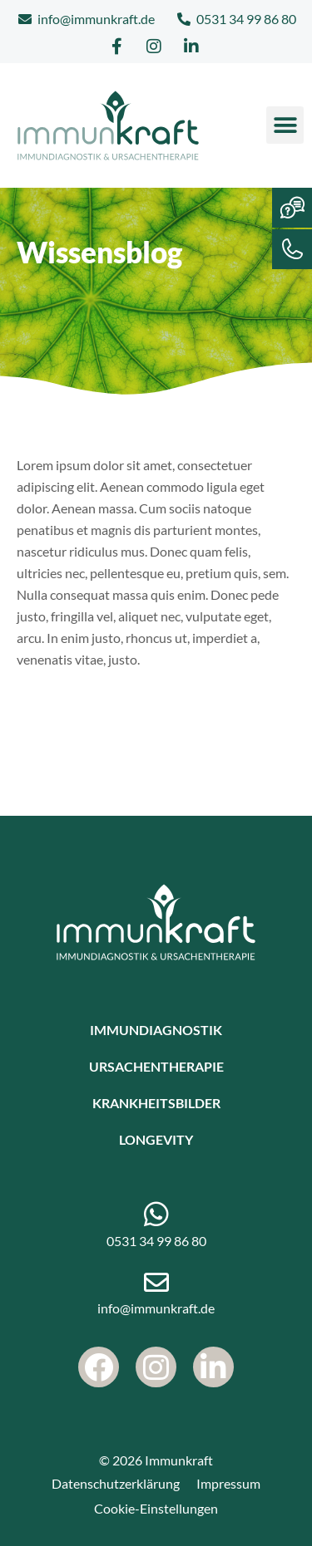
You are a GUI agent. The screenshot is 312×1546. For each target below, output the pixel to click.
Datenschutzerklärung (116, 1483)
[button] (285, 125)
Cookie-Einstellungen (156, 1508)
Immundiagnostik (156, 1030)
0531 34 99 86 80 (156, 1241)
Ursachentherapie (156, 1066)
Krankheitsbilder (156, 1103)
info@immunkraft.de (156, 1308)
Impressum (228, 1483)
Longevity (156, 1139)
